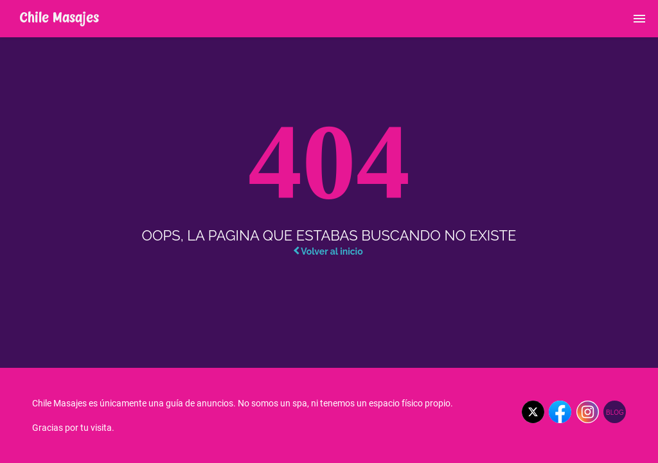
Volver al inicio (328, 251)
